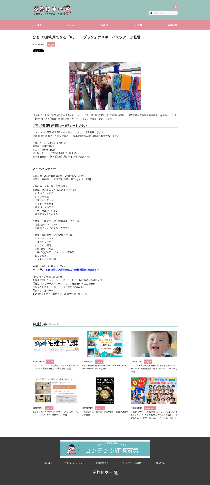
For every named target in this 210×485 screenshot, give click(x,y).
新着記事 (172, 25)
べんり (138, 25)
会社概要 (48, 462)
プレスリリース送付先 (132, 462)
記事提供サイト (103, 462)
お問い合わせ (160, 462)
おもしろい (105, 25)
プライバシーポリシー (74, 462)
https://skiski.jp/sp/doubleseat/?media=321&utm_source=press (72, 269)
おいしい (37, 25)
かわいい (71, 25)
